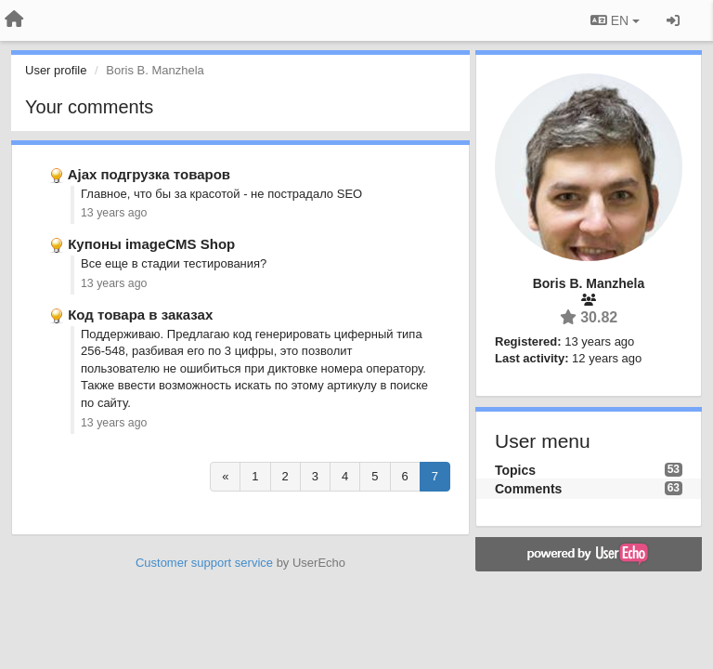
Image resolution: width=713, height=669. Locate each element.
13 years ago (114, 212)
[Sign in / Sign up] (673, 20)
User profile (55, 70)
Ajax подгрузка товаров (149, 174)
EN (615, 20)
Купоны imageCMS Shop (151, 244)
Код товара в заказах (140, 314)
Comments (528, 488)
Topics (515, 470)
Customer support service (204, 563)
